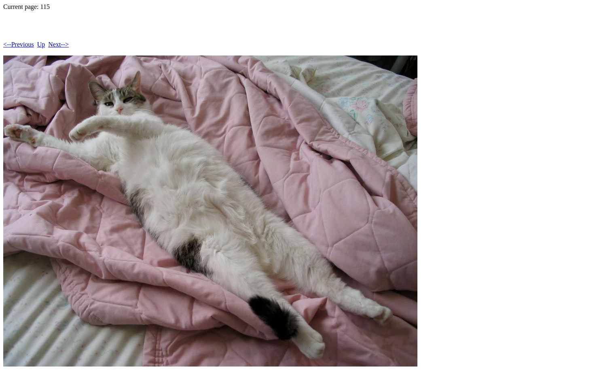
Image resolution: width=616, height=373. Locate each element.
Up (41, 44)
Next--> (58, 44)
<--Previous (18, 44)
